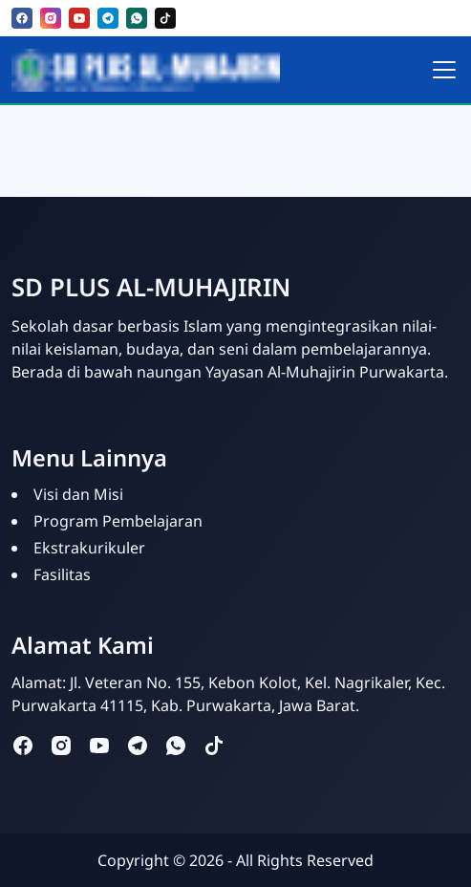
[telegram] (107, 18)
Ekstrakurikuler (89, 547)
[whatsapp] (136, 18)
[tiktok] (165, 18)
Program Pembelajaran (118, 520)
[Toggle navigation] (444, 69)
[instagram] (50, 18)
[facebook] (21, 18)
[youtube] (79, 18)
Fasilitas (62, 574)
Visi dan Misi (78, 494)
